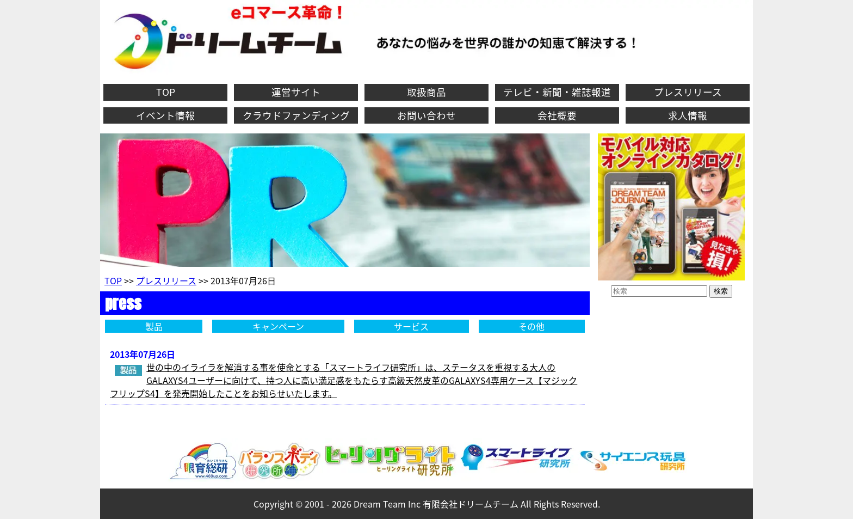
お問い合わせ (426, 115)
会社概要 (557, 115)
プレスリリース (688, 92)
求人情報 (687, 115)
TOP (165, 92)
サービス (411, 326)
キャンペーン (278, 326)
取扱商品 (426, 92)
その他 (531, 326)
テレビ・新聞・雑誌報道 (557, 92)
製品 (154, 326)
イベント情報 (165, 115)
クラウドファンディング (296, 115)
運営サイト (295, 92)
